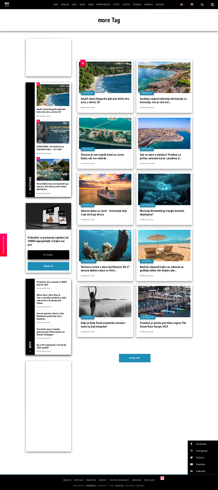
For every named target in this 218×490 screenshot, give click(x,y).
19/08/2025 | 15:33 (146, 275)
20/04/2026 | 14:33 (44, 351)
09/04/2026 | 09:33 (147, 107)
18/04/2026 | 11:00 (88, 107)
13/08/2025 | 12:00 (88, 331)
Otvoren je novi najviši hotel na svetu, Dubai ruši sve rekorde (102, 156)
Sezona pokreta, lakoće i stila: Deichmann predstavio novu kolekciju (50, 316)
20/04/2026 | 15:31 (43, 322)
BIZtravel (88, 93)
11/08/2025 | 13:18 (146, 331)
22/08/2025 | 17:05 (87, 275)
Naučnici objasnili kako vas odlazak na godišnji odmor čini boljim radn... (161, 268)
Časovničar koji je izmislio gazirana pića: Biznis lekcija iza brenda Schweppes (51, 332)
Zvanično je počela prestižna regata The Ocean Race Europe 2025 (163, 324)
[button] (203, 444)
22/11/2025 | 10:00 (87, 163)
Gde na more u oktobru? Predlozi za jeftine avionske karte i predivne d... (160, 156)
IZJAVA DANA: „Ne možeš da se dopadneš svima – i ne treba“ (50, 148)
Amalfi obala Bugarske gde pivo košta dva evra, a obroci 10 (105, 100)
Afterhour (148, 205)
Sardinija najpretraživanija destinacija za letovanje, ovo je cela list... (163, 100)
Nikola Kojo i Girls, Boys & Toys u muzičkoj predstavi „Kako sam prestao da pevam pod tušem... (51, 299)
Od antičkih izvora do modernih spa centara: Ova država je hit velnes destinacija (53, 186)
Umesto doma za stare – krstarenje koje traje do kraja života (104, 212)
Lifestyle (87, 205)
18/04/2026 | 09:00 (44, 153)
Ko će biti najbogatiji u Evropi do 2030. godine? (51, 346)
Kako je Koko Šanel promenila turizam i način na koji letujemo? (103, 324)
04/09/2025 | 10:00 (147, 163)
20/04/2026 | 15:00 (44, 338)
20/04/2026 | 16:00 (44, 306)
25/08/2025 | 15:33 (146, 219)
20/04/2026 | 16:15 (43, 288)
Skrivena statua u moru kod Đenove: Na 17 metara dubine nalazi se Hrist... (105, 268)
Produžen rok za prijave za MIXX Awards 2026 (52, 283)
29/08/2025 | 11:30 (88, 219)
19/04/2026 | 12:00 (44, 193)
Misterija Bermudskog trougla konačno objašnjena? (162, 212)
